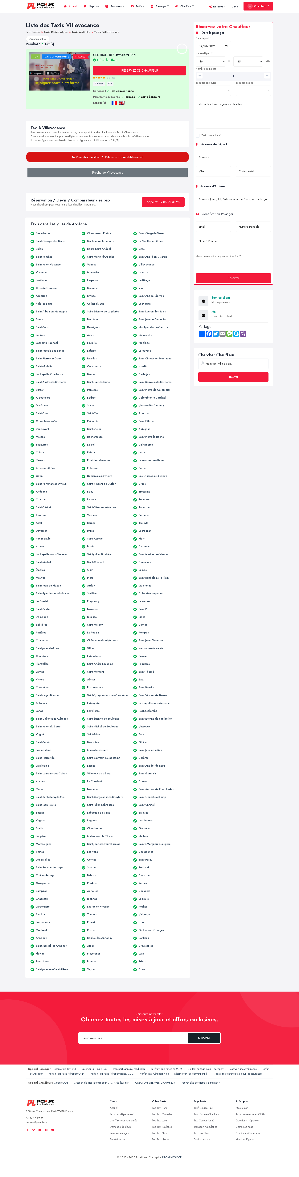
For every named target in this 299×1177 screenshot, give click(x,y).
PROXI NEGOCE (172, 1157)
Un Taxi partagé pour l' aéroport (205, 1069)
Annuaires (114, 6)
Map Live (91, 6)
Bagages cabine (244, 83)
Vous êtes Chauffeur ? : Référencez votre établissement (107, 157)
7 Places (99, 83)
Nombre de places (206, 69)
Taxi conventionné (211, 135)
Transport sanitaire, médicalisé (129, 1069)
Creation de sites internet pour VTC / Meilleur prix (102, 1083)
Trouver (233, 377)
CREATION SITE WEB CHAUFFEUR (155, 1083)
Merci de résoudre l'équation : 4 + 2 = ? (218, 256)
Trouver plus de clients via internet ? (200, 1083)
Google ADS (61, 1083)
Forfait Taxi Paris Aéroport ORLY (67, 1074)
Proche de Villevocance (107, 172)
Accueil (70, 6)
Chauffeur (184, 6)
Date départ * (203, 38)
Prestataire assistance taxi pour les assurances (237, 1074)
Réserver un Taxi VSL (64, 1069)
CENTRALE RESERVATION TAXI (114, 57)
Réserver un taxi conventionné (191, 1074)
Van (110, 83)
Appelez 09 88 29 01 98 (163, 202)
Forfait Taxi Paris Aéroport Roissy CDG (113, 1074)
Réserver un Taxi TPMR (94, 1069)
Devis (235, 6)
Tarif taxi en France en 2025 (166, 1069)
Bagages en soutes (206, 83)
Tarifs (137, 6)
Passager (160, 6)
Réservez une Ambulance (243, 1069)
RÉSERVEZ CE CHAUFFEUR (139, 70)
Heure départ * (204, 53)
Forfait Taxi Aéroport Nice (154, 1074)
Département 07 (37, 39)
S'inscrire (204, 1038)
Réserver (216, 6)
